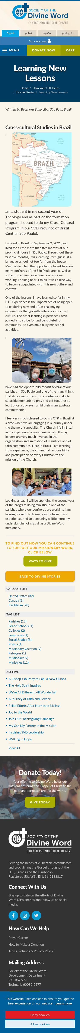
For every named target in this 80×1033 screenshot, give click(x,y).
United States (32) (21, 596)
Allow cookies (40, 1024)
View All (14, 748)
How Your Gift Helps (46, 88)
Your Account (40, 41)
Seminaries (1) (18, 635)
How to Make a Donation (26, 944)
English (10, 33)
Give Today (40, 802)
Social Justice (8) (20, 639)
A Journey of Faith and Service (30, 699)
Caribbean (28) (19, 605)
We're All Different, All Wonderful (32, 692)
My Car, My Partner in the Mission (32, 726)
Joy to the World (20, 712)
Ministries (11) (19, 662)
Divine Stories (25, 92)
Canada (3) (16, 600)
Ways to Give (40, 561)
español (47, 33)
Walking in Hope (20, 739)
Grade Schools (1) (21, 626)
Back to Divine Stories (40, 576)
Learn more (63, 1003)
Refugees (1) (17, 653)
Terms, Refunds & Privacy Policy (31, 951)
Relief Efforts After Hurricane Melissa (34, 705)
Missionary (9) (18, 658)
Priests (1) (15, 644)
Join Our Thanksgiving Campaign (31, 719)
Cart (70, 50)
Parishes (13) (17, 621)
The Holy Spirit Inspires (25, 685)
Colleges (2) (17, 630)
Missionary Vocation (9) (25, 649)
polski (28, 33)
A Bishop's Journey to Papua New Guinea (37, 679)
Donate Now (43, 50)
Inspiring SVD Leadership (26, 732)
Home (24, 88)
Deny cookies (39, 1015)
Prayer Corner (18, 937)
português (67, 33)
